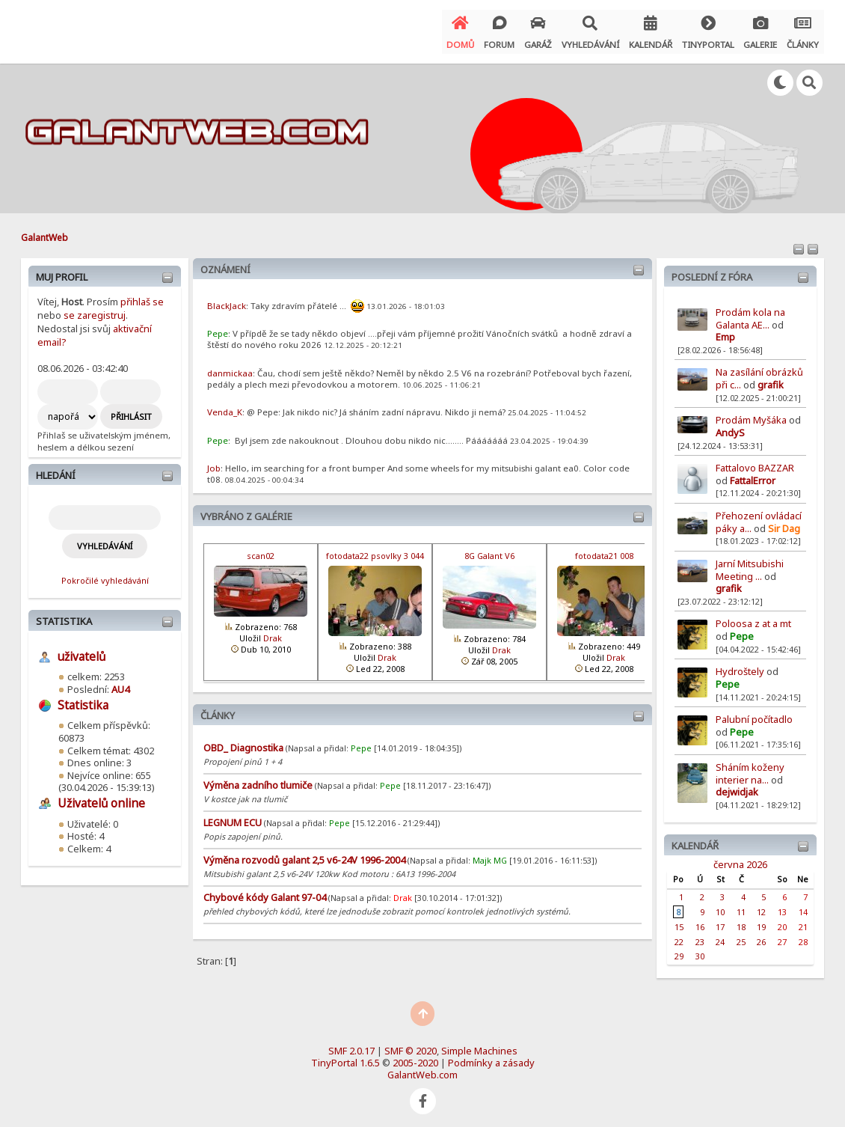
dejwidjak (737, 785)
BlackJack (226, 299)
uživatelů (81, 651)
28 (803, 935)
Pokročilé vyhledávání (105, 574)
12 (761, 905)
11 (741, 905)
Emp (725, 331)
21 (803, 920)
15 (679, 920)
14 (803, 905)
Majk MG (490, 854)
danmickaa (230, 367)
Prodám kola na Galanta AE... (750, 312)
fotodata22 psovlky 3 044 (375, 549)
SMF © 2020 (410, 1044)
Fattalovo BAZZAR (755, 461)
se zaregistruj (95, 309)
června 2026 (740, 857)
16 (699, 920)
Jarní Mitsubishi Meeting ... (750, 564)
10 (720, 905)
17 (720, 920)
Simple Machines (479, 1044)
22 (679, 935)
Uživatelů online (101, 797)
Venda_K (224, 406)
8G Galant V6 (489, 549)
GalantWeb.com (422, 1068)
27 (782, 935)
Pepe (742, 630)
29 (679, 950)
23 (699, 935)
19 (761, 920)
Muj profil (61, 271)
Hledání (56, 468)
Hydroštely (740, 665)
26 (761, 935)
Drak (272, 632)
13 (782, 905)
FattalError (752, 474)
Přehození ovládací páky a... (759, 516)
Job (214, 462)
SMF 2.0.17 (351, 1044)
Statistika (64, 615)
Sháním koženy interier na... (750, 767)
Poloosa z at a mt (753, 617)
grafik (771, 378)
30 (699, 950)
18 (741, 920)
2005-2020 (415, 1056)
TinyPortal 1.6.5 (345, 1056)
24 (720, 935)
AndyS (730, 426)
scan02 (260, 549)
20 (782, 920)
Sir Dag (784, 521)
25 (741, 935)
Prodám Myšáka (752, 414)
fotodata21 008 (604, 549)
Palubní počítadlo (754, 713)
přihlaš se (142, 295)
